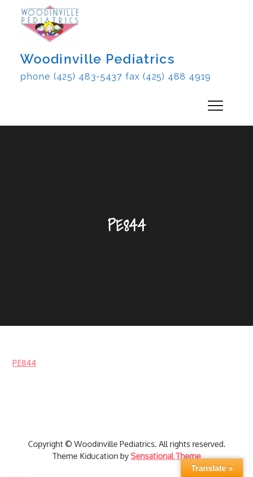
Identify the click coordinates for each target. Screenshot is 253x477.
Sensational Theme (166, 456)
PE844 (24, 363)
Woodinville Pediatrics (97, 59)
